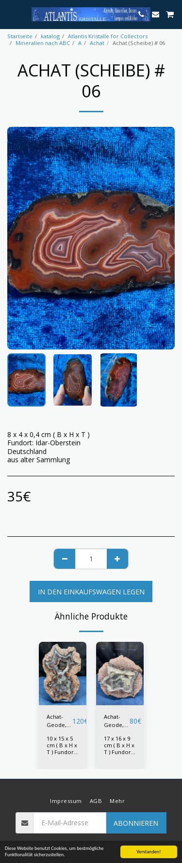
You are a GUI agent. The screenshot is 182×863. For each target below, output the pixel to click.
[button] (10, 14)
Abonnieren (136, 823)
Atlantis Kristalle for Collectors (108, 36)
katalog (50, 36)
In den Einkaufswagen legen (91, 591)
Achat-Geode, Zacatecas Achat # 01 (59, 721)
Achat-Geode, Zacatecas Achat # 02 (117, 721)
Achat (97, 42)
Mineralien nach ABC (43, 42)
